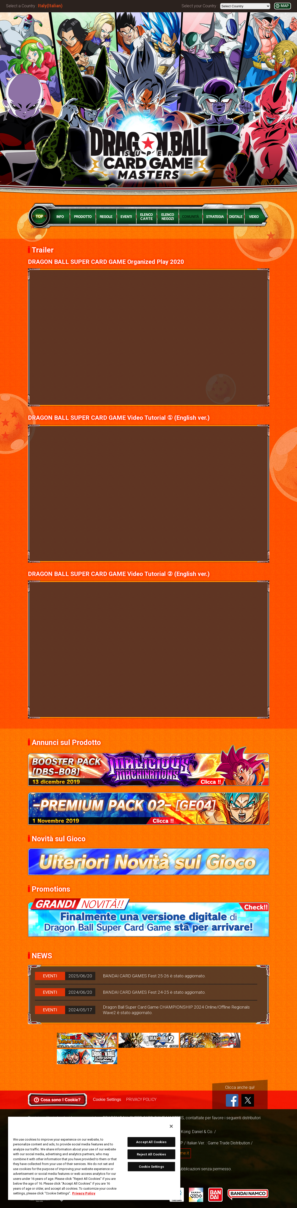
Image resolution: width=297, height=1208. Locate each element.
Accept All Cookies (151, 1142)
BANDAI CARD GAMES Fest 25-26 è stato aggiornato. (154, 975)
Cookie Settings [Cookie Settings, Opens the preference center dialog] (151, 1167)
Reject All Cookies (151, 1154)
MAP (285, 6)
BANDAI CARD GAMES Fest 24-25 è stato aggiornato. (154, 992)
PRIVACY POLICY (141, 1099)
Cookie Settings (107, 1099)
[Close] (171, 1126)
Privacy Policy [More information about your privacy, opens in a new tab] (83, 1193)
